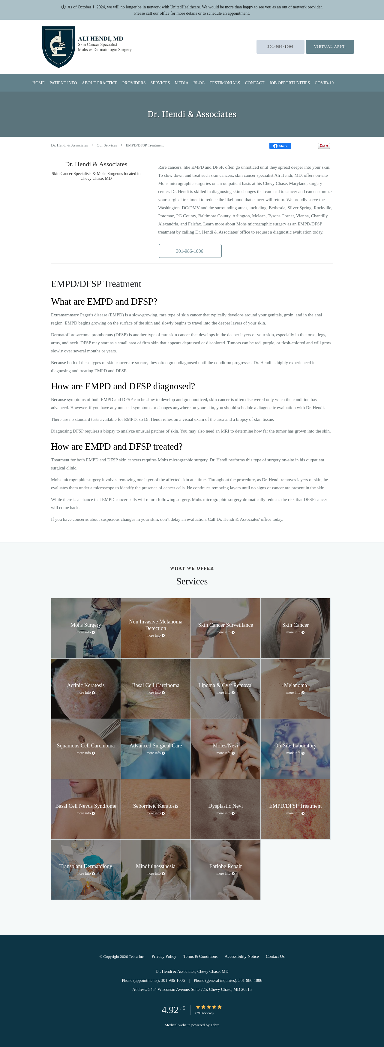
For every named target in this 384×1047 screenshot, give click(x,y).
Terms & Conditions (200, 956)
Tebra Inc (136, 956)
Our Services (107, 145)
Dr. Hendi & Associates (69, 145)
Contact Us (275, 956)
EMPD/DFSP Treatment (145, 145)
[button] (189, 251)
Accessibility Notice (242, 956)
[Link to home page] (72, 47)
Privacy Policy (164, 956)
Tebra (215, 1025)
